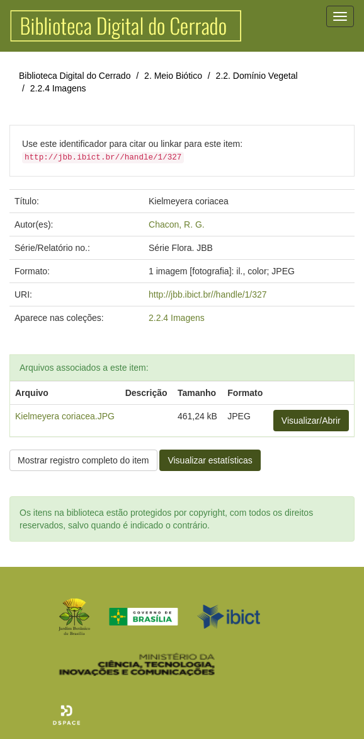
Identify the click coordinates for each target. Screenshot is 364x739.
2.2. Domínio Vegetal (257, 76)
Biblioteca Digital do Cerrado (74, 76)
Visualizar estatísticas (210, 460)
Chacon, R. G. (177, 224)
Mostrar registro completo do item (83, 460)
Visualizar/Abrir (311, 421)
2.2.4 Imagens (58, 88)
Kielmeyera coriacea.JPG (65, 416)
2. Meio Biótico (173, 76)
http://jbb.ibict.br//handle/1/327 (208, 294)
